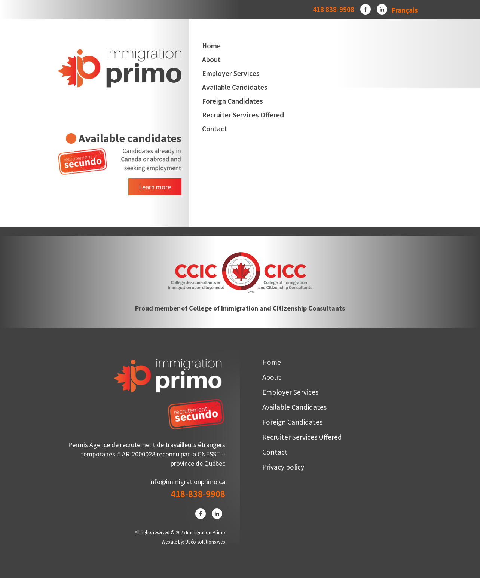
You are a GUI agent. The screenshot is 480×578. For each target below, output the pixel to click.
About (211, 59)
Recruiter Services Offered (243, 114)
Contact (214, 128)
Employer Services (231, 73)
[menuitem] (404, 9)
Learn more (155, 187)
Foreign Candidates (232, 101)
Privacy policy (283, 466)
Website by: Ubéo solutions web (193, 542)
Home (211, 45)
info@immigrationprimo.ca (187, 481)
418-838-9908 (198, 494)
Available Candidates (234, 87)
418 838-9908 (333, 9)
